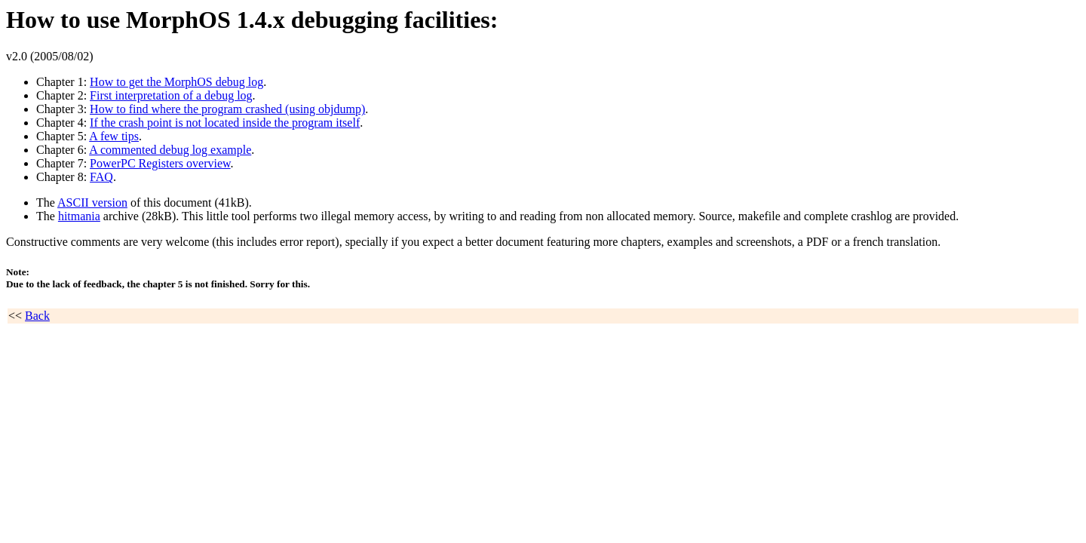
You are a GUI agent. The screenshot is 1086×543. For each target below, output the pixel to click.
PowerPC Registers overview (160, 163)
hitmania (79, 216)
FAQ (101, 176)
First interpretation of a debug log (171, 95)
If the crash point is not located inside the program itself (225, 122)
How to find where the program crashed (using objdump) (227, 109)
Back (37, 315)
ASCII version (92, 202)
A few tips (114, 136)
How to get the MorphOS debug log (176, 81)
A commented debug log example (170, 149)
